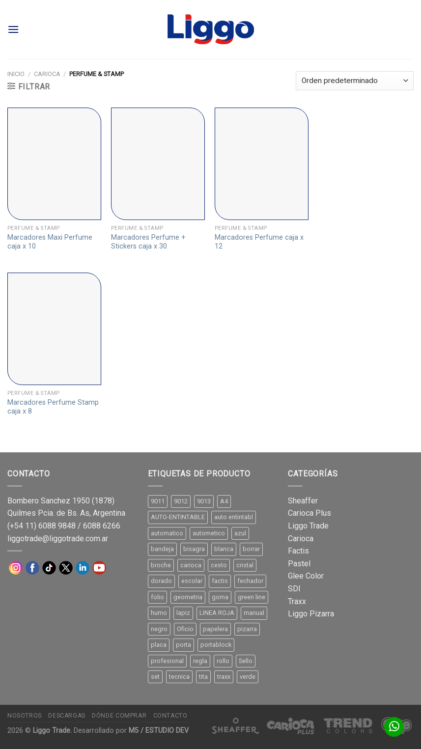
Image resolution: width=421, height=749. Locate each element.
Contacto (170, 715)
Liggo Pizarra (311, 613)
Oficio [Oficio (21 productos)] (185, 629)
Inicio (16, 74)
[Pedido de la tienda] (355, 80)
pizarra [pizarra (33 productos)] (247, 629)
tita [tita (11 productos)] (203, 676)
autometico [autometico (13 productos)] (209, 533)
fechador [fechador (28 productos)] (250, 580)
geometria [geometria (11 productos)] (187, 597)
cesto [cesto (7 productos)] (219, 565)
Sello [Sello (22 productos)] (246, 661)
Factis (298, 550)
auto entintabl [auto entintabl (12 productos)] (233, 517)
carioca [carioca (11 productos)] (190, 565)
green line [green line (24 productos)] (251, 597)
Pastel (299, 563)
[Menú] (13, 29)
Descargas (66, 715)
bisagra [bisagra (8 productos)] (194, 549)
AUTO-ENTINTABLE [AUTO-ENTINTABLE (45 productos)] (178, 517)
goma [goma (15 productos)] (220, 597)
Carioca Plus (309, 513)
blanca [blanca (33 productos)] (223, 549)
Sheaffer (303, 500)
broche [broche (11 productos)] (161, 565)
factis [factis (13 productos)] (220, 580)
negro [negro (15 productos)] (159, 629)
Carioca (47, 74)
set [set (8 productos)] (155, 676)
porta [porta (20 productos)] (183, 644)
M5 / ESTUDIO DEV (159, 730)
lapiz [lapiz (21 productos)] (183, 612)
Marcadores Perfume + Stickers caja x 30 (148, 242)
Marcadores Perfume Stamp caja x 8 (53, 407)
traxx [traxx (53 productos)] (223, 676)
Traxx (297, 601)
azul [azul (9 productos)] (240, 533)
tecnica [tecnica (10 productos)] (179, 676)
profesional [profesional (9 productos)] (167, 661)
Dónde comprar (119, 715)
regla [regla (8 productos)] (200, 661)
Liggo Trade (308, 525)
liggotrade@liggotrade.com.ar (57, 538)
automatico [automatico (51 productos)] (167, 533)
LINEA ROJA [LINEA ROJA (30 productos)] (216, 612)
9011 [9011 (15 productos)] (158, 501)
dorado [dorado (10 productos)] (161, 580)
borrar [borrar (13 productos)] (251, 549)
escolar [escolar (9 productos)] (191, 580)
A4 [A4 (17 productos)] (224, 501)
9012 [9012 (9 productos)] (181, 501)
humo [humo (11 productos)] (159, 612)
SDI (294, 588)
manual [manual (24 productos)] (254, 612)
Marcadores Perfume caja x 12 (259, 242)
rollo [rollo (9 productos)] (223, 661)
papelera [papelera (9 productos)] (215, 629)
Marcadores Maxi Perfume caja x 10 (49, 242)
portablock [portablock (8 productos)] (215, 644)
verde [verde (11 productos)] (247, 676)
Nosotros (24, 715)
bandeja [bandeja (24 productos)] (162, 549)
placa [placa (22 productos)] (159, 644)
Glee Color (306, 576)
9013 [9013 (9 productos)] (204, 501)
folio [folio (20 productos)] (157, 597)
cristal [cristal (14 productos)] (244, 565)
